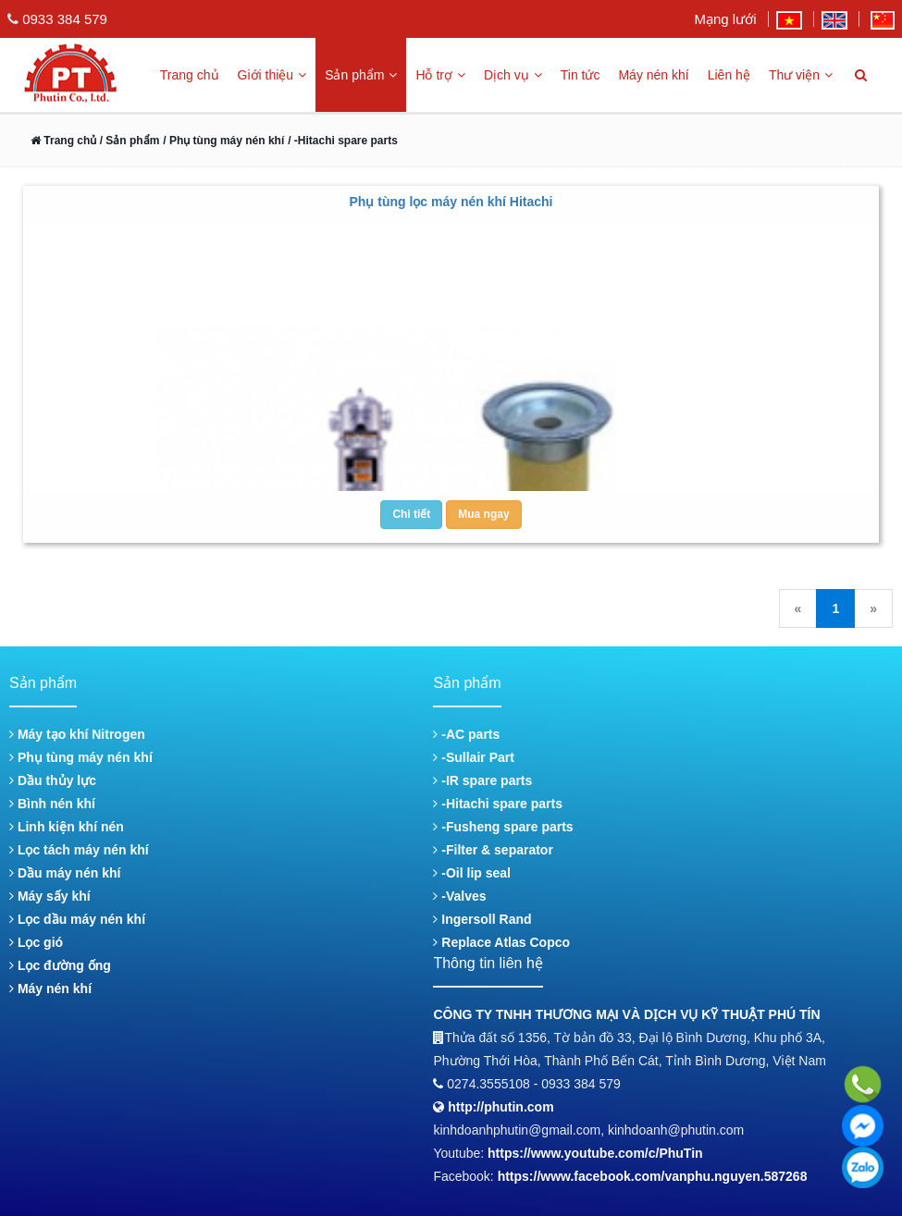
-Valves (459, 896)
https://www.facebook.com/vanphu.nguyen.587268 (653, 1176)
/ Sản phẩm (127, 140)
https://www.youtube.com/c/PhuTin (595, 1153)
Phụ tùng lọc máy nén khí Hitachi (450, 201)
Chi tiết (411, 514)
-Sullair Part (473, 757)
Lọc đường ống (60, 965)
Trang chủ (189, 75)
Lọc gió (36, 942)
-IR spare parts (482, 780)
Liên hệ (729, 75)
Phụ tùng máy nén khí (81, 757)
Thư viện (801, 75)
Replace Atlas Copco (501, 942)
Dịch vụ (513, 75)
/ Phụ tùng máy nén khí (223, 140)
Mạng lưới (725, 19)
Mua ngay (483, 514)
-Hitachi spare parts (497, 803)
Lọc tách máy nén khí (79, 849)
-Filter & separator (492, 849)
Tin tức (580, 75)
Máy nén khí (653, 75)
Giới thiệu (272, 75)
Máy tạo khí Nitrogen (77, 734)
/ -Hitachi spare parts (343, 140)
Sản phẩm (361, 75)
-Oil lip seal (472, 873)
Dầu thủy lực (52, 780)
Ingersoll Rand (482, 919)
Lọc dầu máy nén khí (77, 919)
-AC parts (466, 734)
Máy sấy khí (50, 896)
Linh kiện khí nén (66, 826)
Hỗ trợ (440, 75)
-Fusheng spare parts (503, 826)
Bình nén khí (52, 803)
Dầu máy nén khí (64, 873)
